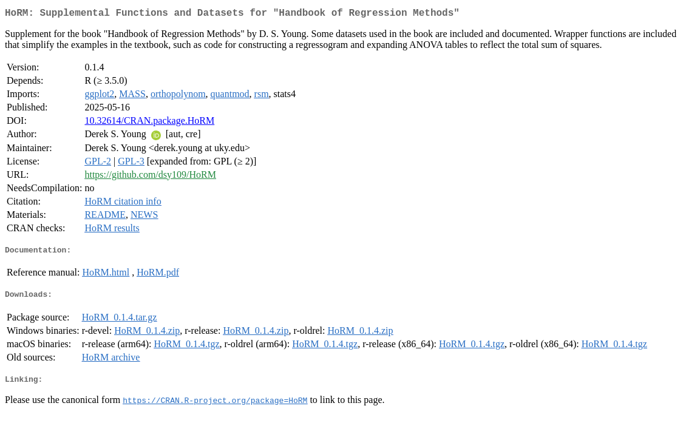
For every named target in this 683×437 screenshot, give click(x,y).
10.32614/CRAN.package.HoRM (149, 123)
